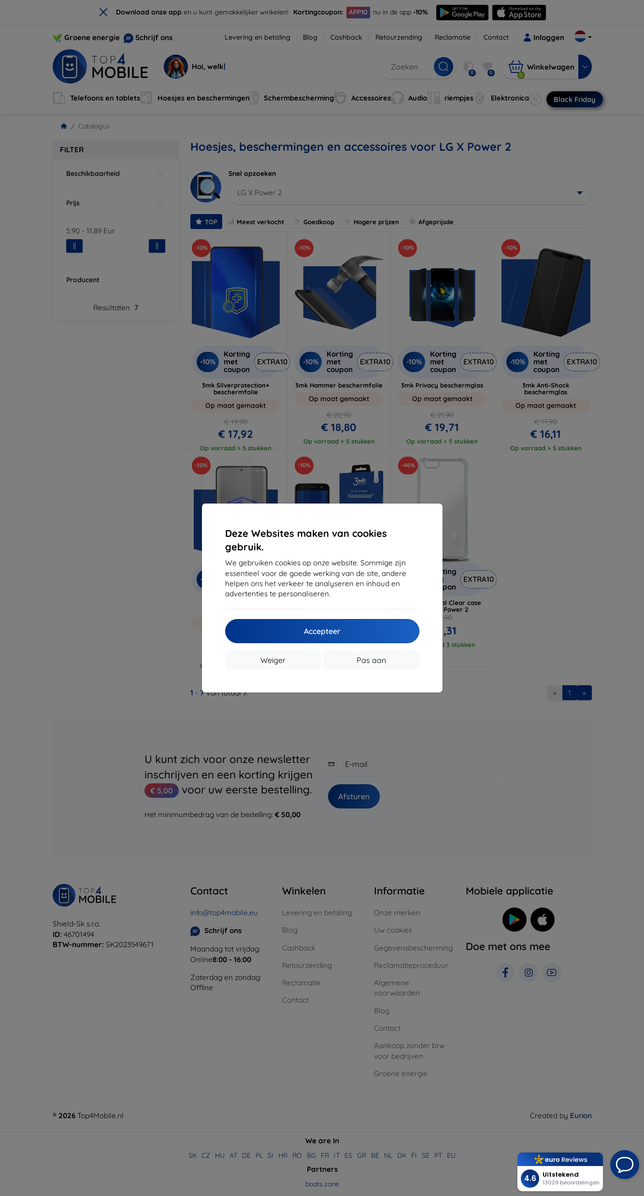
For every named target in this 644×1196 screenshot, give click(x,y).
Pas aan (371, 660)
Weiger (273, 660)
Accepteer (322, 631)
